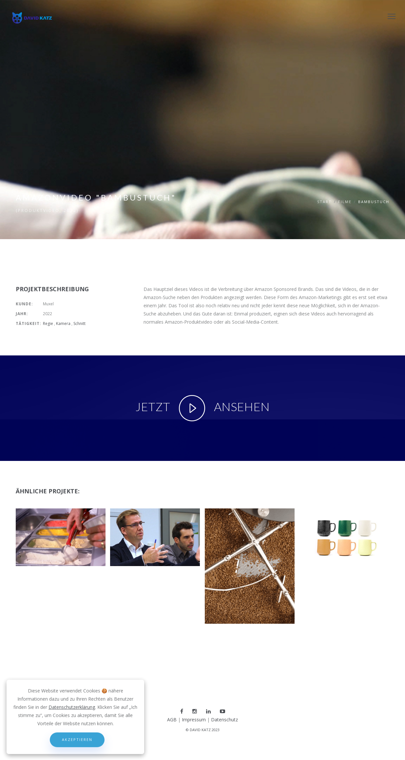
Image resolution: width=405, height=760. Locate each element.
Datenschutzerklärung (71, 741)
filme (345, 201)
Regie (48, 323)
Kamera (63, 323)
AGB (172, 719)
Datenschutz (224, 719)
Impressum (194, 719)
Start (324, 201)
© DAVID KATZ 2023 (203, 729)
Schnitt (80, 323)
